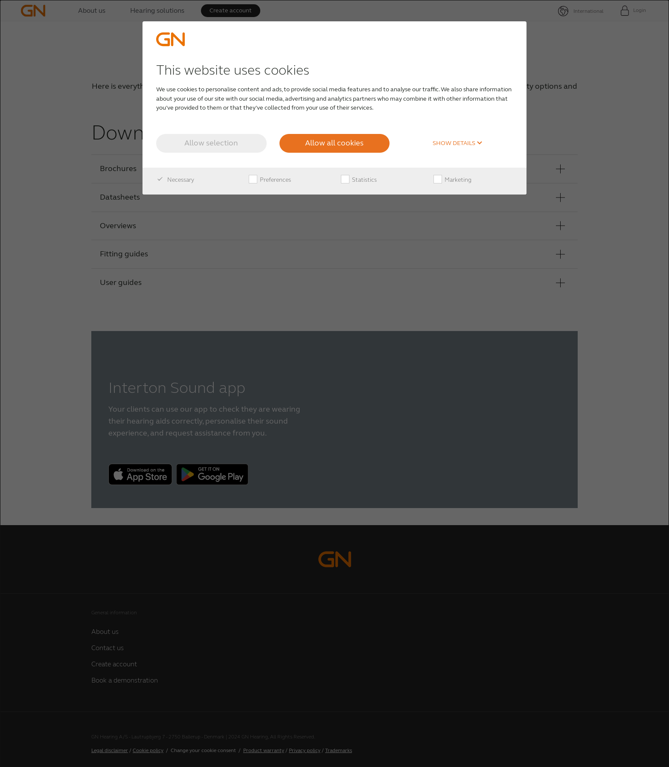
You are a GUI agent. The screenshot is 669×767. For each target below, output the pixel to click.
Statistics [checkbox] (359, 180)
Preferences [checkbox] (270, 180)
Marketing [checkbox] (452, 180)
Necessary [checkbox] (175, 180)
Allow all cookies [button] (334, 143)
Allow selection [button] (211, 143)
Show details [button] (458, 143)
